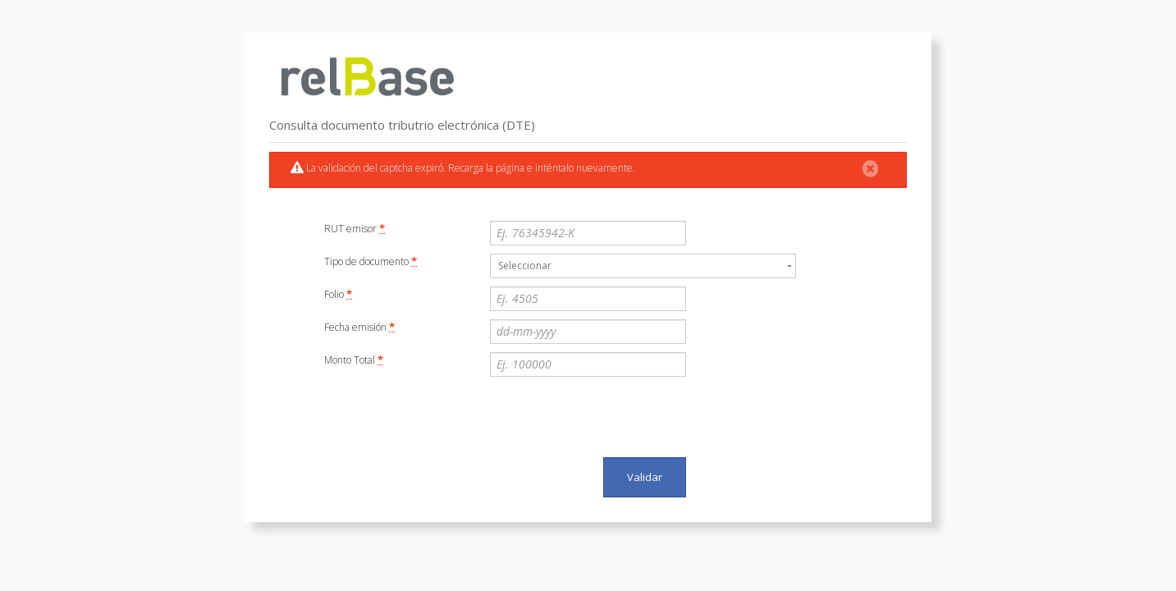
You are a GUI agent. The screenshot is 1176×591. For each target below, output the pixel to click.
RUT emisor (354, 228)
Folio (338, 293)
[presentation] (614, 417)
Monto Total (353, 359)
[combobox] (643, 266)
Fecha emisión (359, 326)
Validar (644, 477)
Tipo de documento (370, 261)
